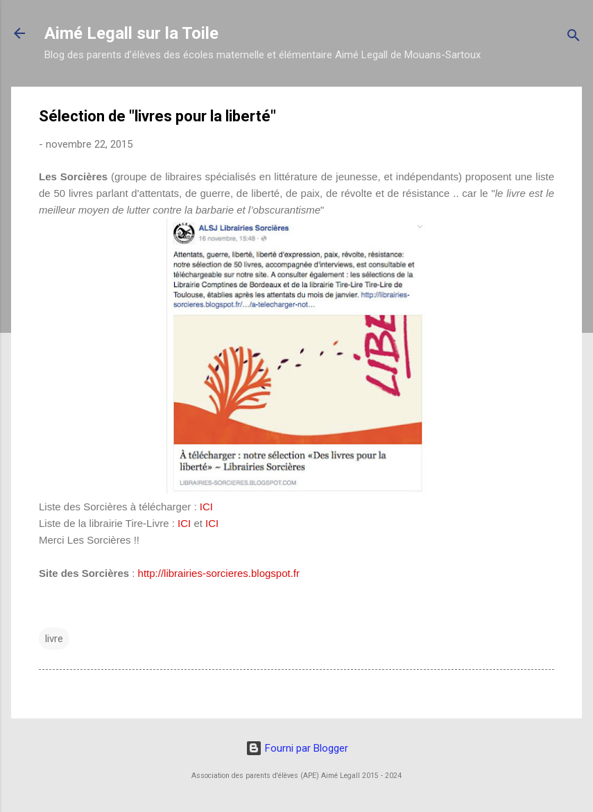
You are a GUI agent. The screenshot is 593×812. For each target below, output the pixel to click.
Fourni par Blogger (297, 748)
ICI (206, 506)
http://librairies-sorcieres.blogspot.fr (219, 573)
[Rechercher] (573, 38)
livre (54, 638)
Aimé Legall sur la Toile (131, 33)
